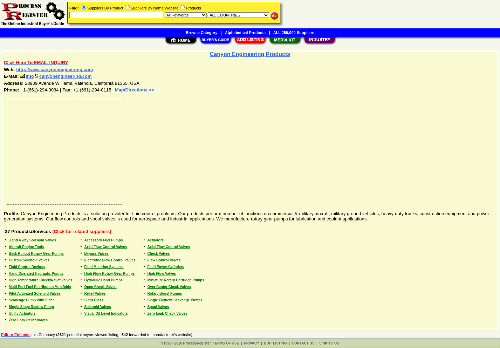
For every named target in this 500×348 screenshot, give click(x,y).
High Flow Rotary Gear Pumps (109, 273)
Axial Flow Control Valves (105, 247)
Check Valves (158, 253)
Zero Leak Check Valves (167, 313)
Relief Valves (94, 293)
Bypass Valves (96, 253)
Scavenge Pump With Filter (31, 300)
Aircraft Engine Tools (26, 247)
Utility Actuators (22, 313)
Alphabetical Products (245, 32)
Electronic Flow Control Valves (109, 260)
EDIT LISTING (275, 343)
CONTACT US (303, 343)
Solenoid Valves (97, 307)
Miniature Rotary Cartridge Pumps (175, 280)
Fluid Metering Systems (103, 267)
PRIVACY (251, 343)
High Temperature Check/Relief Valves (41, 280)
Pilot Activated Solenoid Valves (35, 293)
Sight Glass (93, 300)
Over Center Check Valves (169, 287)
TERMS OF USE (226, 343)
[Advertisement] (215, 150)
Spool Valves (158, 307)
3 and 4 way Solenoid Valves (32, 240)
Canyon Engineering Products (250, 54)
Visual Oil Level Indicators (106, 313)
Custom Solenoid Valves (29, 260)
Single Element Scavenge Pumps (174, 300)
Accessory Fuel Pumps (103, 240)
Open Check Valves (100, 287)
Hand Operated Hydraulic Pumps (36, 273)
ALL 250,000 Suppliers (293, 32)
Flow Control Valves (163, 260)
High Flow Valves (161, 273)
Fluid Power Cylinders (165, 267)
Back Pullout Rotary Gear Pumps (36, 253)
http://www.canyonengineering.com (54, 69)
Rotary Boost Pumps (164, 293)
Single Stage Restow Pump (31, 307)
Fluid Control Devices (27, 267)
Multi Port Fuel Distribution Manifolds (40, 287)
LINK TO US (329, 343)
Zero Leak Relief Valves (28, 320)
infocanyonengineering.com (55, 76)
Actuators (155, 240)
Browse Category (201, 32)
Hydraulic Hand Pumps (103, 280)
